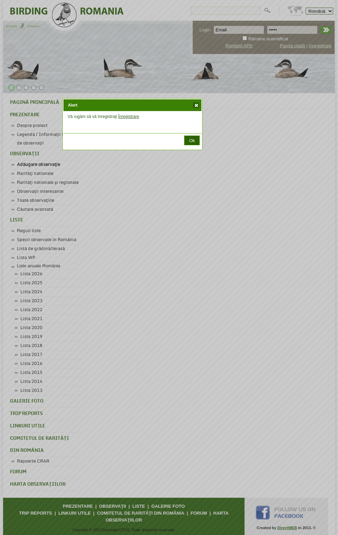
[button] (196, 105)
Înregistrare (128, 116)
